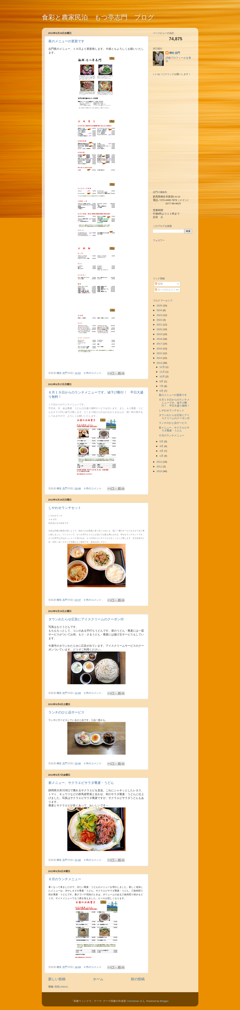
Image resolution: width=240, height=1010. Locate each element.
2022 (159, 320)
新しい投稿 (57, 979)
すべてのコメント (166, 289)
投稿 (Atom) (61, 986)
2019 (159, 334)
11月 (163, 371)
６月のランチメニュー (64, 879)
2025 (159, 305)
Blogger (164, 1001)
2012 (159, 461)
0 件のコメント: (93, 373)
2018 (159, 339)
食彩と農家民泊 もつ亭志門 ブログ (98, 17)
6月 (162, 390)
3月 (162, 451)
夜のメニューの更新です (66, 41)
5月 (162, 441)
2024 (159, 310)
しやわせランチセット (64, 508)
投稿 (159, 283)
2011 (159, 466)
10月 (163, 376)
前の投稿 (138, 979)
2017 (159, 343)
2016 (159, 348)
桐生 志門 (174, 53)
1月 (162, 455)
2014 (159, 358)
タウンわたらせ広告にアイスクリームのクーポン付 (86, 619)
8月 (162, 381)
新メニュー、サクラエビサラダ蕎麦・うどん (81, 783)
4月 (162, 446)
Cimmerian (133, 1001)
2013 (159, 363)
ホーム (98, 979)
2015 (159, 353)
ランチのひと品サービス (66, 712)
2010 (159, 471)
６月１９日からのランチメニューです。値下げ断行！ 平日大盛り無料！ (174, 402)
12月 (163, 367)
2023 (159, 315)
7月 (162, 386)
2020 (159, 329)
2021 (159, 324)
